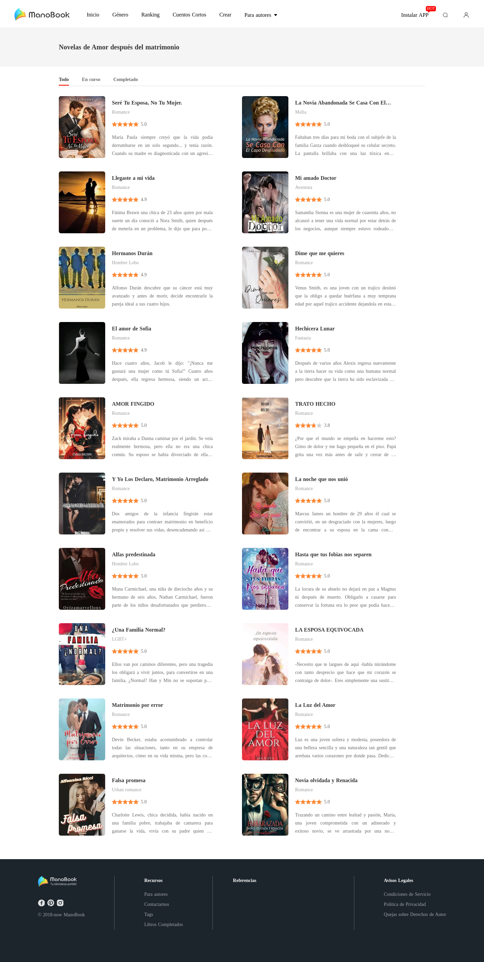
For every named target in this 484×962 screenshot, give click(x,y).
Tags (148, 914)
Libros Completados (163, 924)
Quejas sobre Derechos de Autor (415, 914)
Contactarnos (156, 904)
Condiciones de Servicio (407, 894)
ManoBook (74, 914)
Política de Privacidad (405, 904)
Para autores (156, 894)
